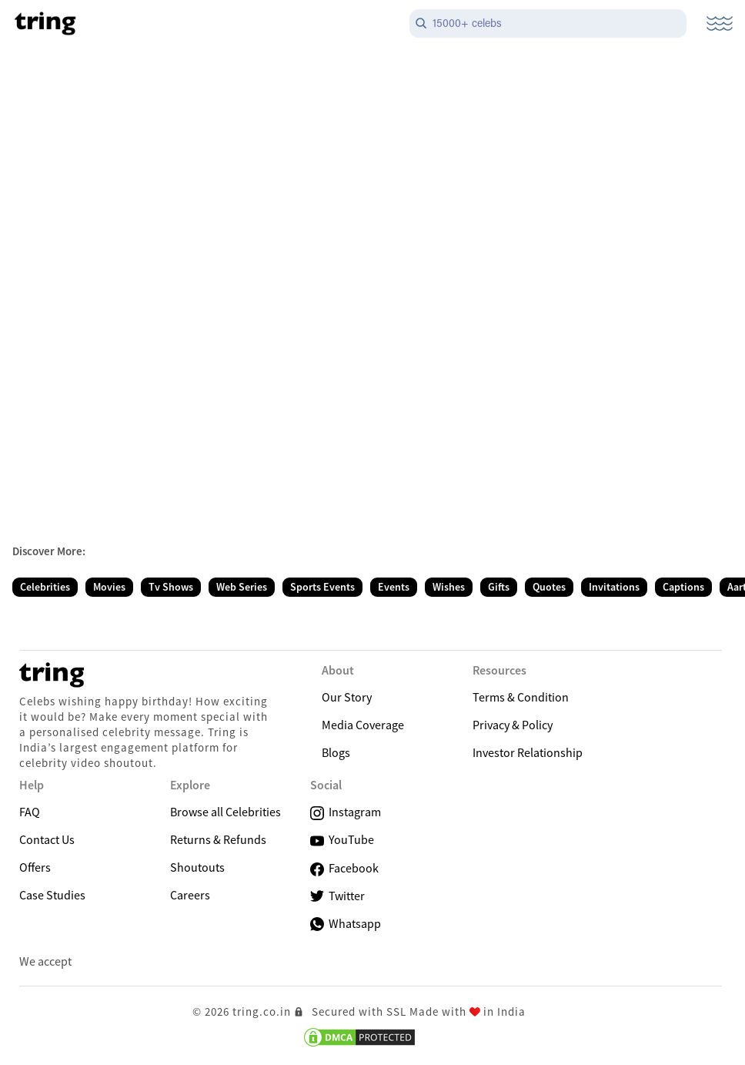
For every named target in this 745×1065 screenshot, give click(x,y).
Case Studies (52, 895)
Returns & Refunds (218, 839)
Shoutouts (197, 867)
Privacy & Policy (513, 724)
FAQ (29, 811)
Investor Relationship (528, 752)
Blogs (336, 752)
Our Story (347, 697)
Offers (35, 867)
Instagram (345, 812)
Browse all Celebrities (225, 811)
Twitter (337, 896)
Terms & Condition (521, 697)
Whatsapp (345, 923)
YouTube (342, 840)
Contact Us (47, 839)
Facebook (344, 868)
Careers (190, 895)
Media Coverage (363, 724)
